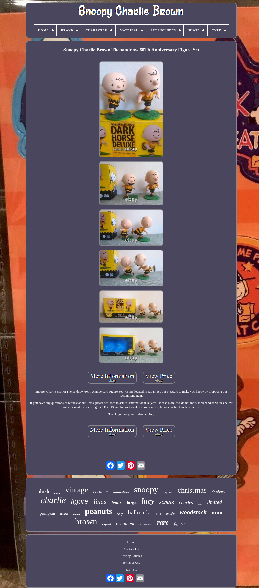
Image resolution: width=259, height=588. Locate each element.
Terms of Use (131, 562)
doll (200, 504)
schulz (166, 502)
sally (120, 514)
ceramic (100, 491)
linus (100, 501)
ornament (125, 523)
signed (106, 524)
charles (186, 502)
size (64, 514)
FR (135, 569)
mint (217, 512)
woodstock (193, 512)
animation (121, 492)
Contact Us (131, 549)
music (170, 514)
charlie (53, 500)
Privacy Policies (131, 556)
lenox (117, 502)
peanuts (98, 511)
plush (43, 491)
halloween (145, 524)
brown (86, 521)
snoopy (146, 489)
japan (167, 492)
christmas (192, 490)
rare (163, 522)
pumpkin (47, 513)
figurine (180, 523)
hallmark (138, 512)
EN (128, 569)
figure (80, 501)
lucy (148, 501)
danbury (218, 492)
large (132, 503)
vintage (76, 489)
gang (57, 492)
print (158, 514)
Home (131, 542)
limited (214, 502)
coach (76, 514)
